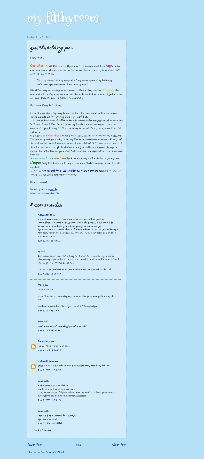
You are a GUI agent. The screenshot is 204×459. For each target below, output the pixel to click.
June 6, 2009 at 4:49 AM (49, 240)
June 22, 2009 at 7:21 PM (50, 423)
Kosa (40, 285)
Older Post (119, 445)
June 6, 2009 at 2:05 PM (49, 350)
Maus (40, 381)
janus (40, 321)
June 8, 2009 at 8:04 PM (49, 400)
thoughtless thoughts (48, 193)
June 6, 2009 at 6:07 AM (49, 274)
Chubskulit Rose (46, 361)
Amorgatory (44, 341)
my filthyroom (63, 17)
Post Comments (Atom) (52, 452)
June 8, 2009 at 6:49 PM (49, 370)
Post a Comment (42, 430)
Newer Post (34, 445)
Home (77, 445)
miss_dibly (43, 215)
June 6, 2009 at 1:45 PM (49, 330)
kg (39, 251)
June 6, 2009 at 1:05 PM (49, 310)
